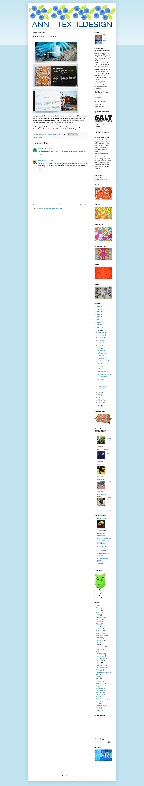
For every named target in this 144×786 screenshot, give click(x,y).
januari (100, 402)
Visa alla (109, 510)
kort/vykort (99, 649)
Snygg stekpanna (103, 363)
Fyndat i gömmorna (103, 371)
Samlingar (99, 681)
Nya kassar (101, 379)
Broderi (98, 612)
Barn (97, 606)
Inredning (99, 642)
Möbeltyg (99, 670)
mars (100, 397)
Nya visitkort (101, 389)
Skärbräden (99, 688)
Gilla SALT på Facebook (102, 132)
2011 (98, 327)
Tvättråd (98, 701)
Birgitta (40, 160)
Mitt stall (100, 369)
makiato (40, 148)
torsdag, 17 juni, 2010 (50, 148)
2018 (98, 309)
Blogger (79, 776)
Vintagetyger (101, 350)
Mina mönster (100, 665)
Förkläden (99, 626)
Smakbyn (99, 696)
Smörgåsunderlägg (102, 699)
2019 (98, 306)
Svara (40, 154)
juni (99, 348)
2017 (98, 312)
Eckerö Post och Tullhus (53, 120)
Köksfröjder (99, 654)
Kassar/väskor (100, 647)
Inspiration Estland (103, 358)
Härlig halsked (102, 386)
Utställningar (100, 706)
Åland (40, 137)
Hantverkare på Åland (104, 361)
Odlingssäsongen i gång (108, 438)
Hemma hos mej (101, 635)
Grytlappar (99, 631)
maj (99, 392)
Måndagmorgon (102, 353)
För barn (98, 622)
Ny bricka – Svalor (102, 548)
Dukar (98, 615)
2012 (98, 325)
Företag (98, 624)
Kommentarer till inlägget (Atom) (52, 208)
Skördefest (99, 694)
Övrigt (98, 710)
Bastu (98, 608)
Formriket (40, 120)
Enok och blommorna (104, 374)
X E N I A (99, 464)
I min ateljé (99, 638)
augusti (100, 343)
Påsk (97, 674)
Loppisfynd (99, 660)
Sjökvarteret (99, 683)
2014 (98, 319)
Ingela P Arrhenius (103, 553)
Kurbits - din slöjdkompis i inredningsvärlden (103, 535)
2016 (98, 314)
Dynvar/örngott (100, 617)
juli (99, 345)
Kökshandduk (100, 656)
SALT (104, 57)
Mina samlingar (100, 667)
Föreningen (53, 118)
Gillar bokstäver (102, 377)
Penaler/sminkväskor (102, 672)
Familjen (98, 619)
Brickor (98, 610)
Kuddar (98, 651)
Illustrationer (100, 640)
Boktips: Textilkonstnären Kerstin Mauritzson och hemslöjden (104, 540)
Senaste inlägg (37, 205)
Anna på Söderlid (102, 450)
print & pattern (101, 518)
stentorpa (100, 435)
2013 (98, 322)
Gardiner (98, 628)
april (99, 395)
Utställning (99, 703)
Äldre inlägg (83, 205)
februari (100, 400)
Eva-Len (53, 122)
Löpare (98, 663)
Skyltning (100, 366)
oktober (100, 337)
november (101, 335)
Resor (98, 677)
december (101, 332)
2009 (98, 406)
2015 (98, 317)
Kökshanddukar (101, 658)
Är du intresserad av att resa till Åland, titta (47, 125)
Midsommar (101, 355)
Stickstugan (101, 479)
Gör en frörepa (101, 562)
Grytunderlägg (100, 633)
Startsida (61, 205)
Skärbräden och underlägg (101, 691)
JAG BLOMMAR (102, 547)
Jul (97, 644)
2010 (98, 330)
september (101, 340)
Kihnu (48, 127)
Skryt (97, 686)
